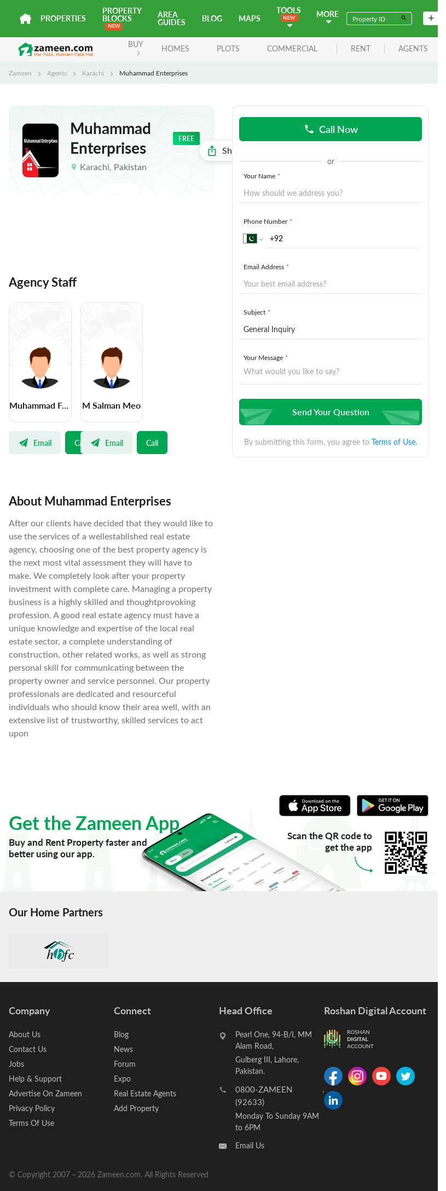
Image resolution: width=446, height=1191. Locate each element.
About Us (24, 1034)
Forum (125, 1064)
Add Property (136, 1108)
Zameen (20, 72)
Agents (57, 72)
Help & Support (35, 1078)
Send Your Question (329, 412)
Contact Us (28, 1049)
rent (360, 49)
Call (152, 442)
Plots (228, 48)
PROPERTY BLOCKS (121, 17)
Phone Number (269, 221)
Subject (258, 312)
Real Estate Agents (145, 1093)
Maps (249, 18)
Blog (212, 18)
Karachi (93, 72)
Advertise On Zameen (45, 1093)
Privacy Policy (32, 1108)
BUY (135, 47)
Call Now (331, 129)
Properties (63, 18)
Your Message (267, 357)
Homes (175, 48)
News (123, 1049)
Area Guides (172, 18)
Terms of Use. (394, 442)
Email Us (249, 1145)
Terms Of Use (31, 1123)
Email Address (267, 266)
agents (413, 49)
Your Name (263, 175)
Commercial (292, 48)
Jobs (16, 1064)
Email (34, 442)
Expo (122, 1078)
